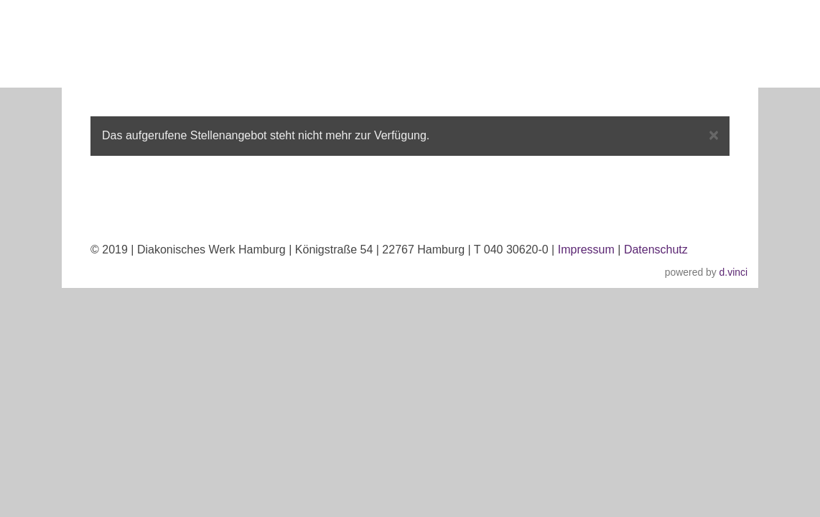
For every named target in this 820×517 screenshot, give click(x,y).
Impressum (586, 249)
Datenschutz (656, 249)
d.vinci (733, 272)
